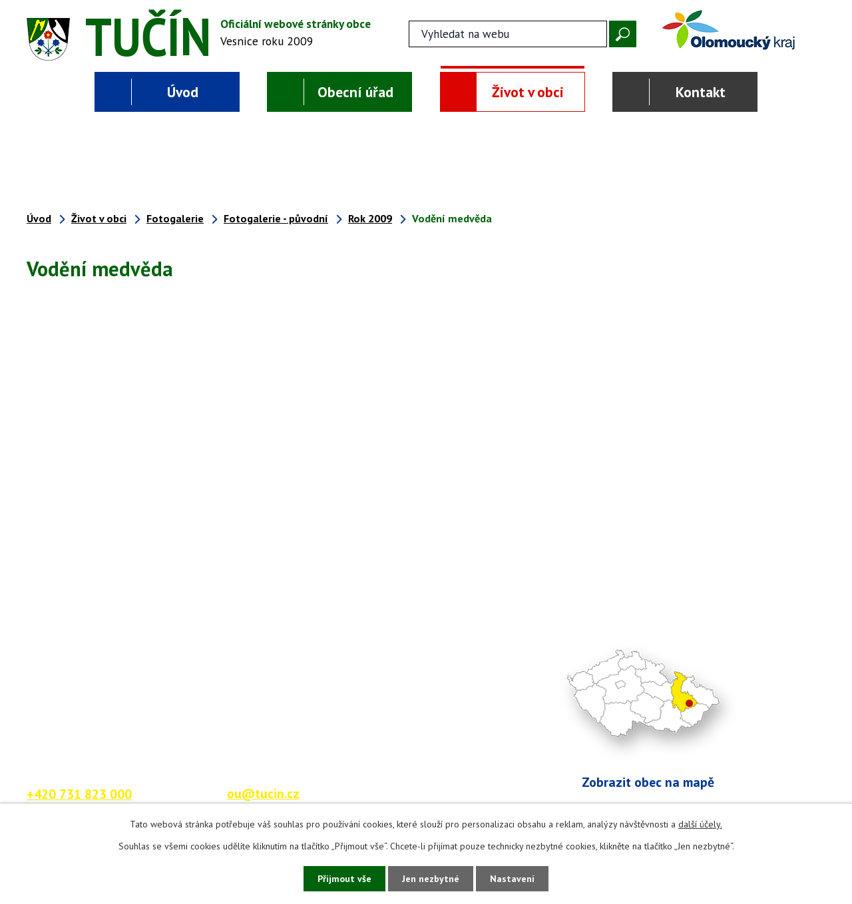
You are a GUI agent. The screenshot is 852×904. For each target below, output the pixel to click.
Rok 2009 (370, 218)
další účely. (700, 824)
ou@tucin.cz (263, 793)
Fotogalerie (175, 218)
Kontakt (701, 92)
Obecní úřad (355, 92)
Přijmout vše (344, 879)
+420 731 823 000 (79, 794)
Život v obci (528, 92)
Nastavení (512, 879)
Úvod (182, 92)
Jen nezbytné (430, 879)
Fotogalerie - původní (276, 218)
